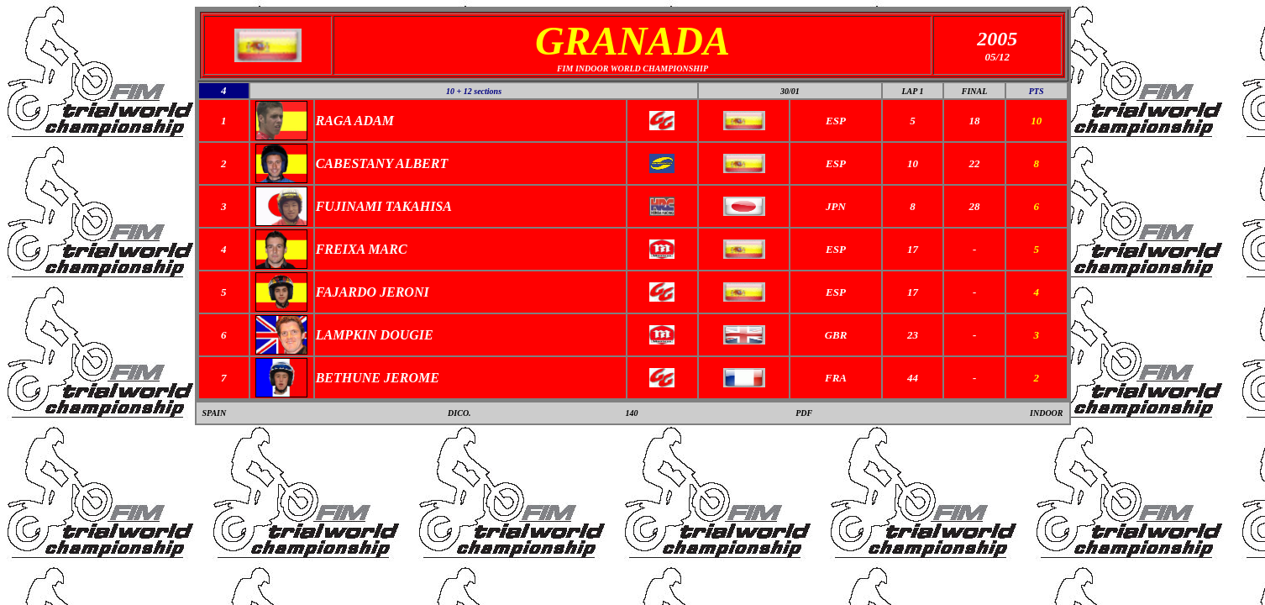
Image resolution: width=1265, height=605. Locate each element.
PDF (803, 413)
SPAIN (214, 413)
